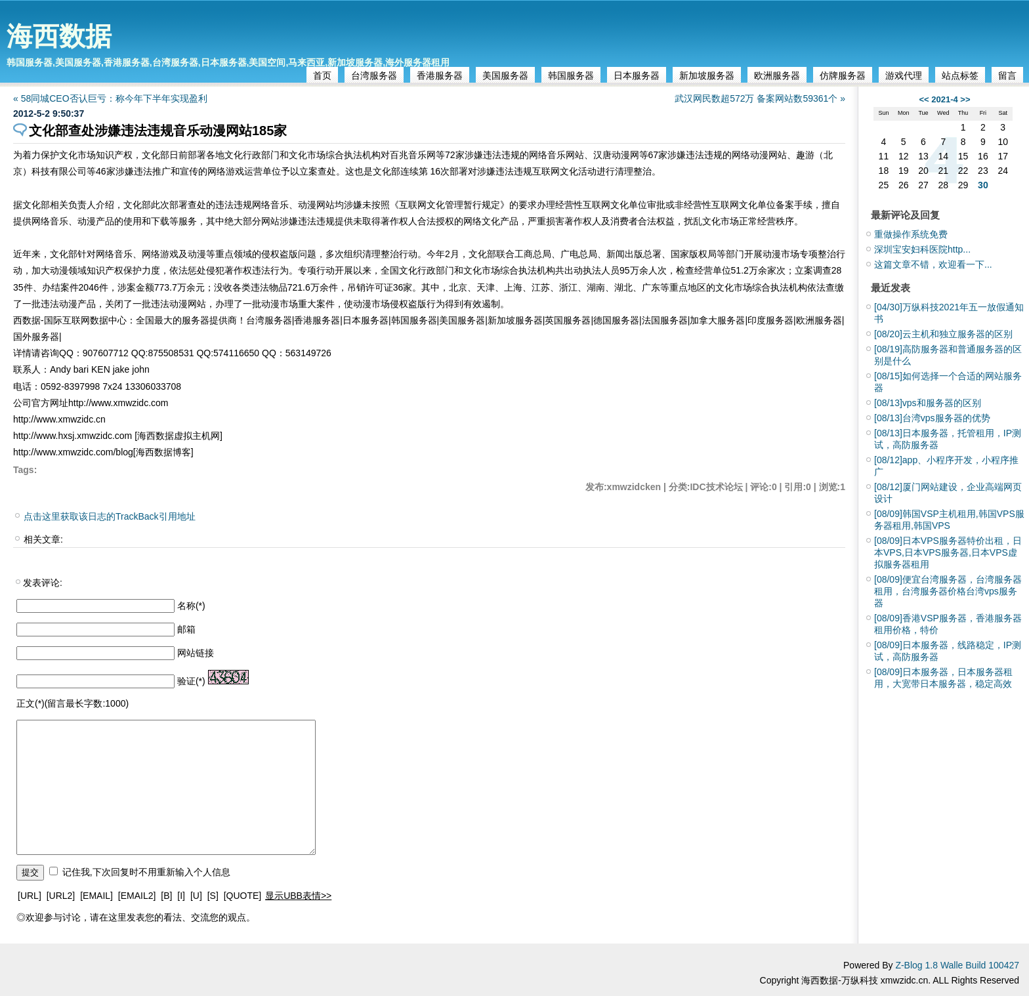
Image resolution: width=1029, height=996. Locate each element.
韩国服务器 (571, 75)
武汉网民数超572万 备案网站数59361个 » (760, 98)
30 (983, 185)
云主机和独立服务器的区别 (943, 334)
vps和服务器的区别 (927, 403)
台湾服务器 (374, 75)
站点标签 (960, 75)
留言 (1007, 75)
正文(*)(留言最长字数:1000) (72, 703)
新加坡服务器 (706, 75)
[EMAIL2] (137, 895)
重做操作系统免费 (911, 234)
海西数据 (59, 36)
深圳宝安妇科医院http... (922, 249)
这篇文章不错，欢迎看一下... (933, 264)
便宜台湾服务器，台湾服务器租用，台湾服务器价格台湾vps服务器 (948, 591)
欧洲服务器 (777, 75)
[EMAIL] (96, 895)
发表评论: (42, 582)
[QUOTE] (243, 895)
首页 (322, 75)
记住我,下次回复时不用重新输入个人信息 (146, 872)
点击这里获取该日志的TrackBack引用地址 (110, 516)
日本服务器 (637, 75)
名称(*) (191, 605)
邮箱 (186, 629)
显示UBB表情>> (298, 895)
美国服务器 (505, 75)
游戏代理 (903, 75)
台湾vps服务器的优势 (932, 418)
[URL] (29, 895)
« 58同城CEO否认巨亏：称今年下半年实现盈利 (110, 98)
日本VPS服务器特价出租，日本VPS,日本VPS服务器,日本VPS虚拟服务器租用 (948, 552)
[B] (166, 895)
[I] (181, 895)
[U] (196, 895)
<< (924, 99)
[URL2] (61, 895)
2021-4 (944, 99)
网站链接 (195, 653)
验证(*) (191, 681)
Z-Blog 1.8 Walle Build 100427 (957, 965)
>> (965, 99)
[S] (213, 895)
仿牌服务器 (843, 75)
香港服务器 (440, 75)
